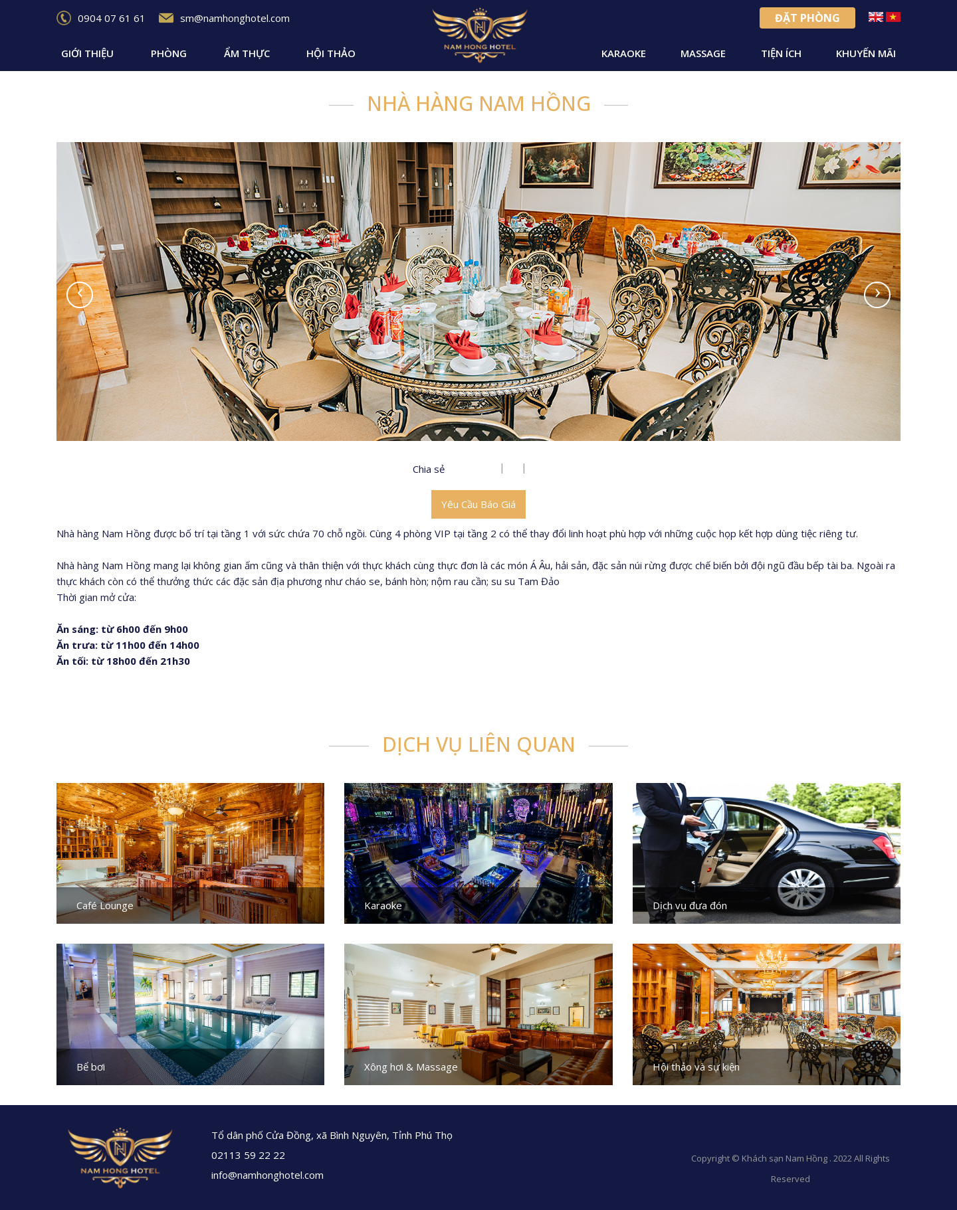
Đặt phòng (807, 18)
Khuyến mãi (866, 53)
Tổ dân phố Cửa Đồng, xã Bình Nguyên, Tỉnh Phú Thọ (327, 1135)
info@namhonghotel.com (262, 1174)
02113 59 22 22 (243, 1155)
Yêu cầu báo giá (478, 504)
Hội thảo (331, 53)
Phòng (169, 53)
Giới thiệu (87, 53)
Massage (703, 53)
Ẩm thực (247, 53)
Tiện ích (781, 53)
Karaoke (623, 53)
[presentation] (79, 295)
